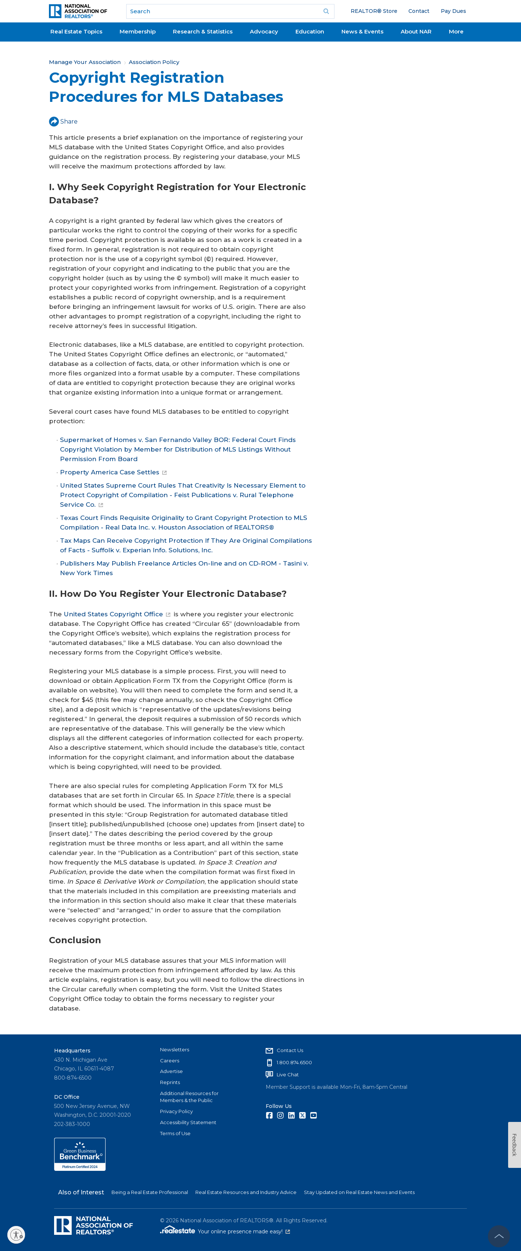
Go (326, 11)
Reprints (170, 1082)
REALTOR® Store (374, 11)
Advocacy (264, 31)
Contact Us (290, 1050)
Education (309, 31)
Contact (418, 11)
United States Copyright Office (117, 614)
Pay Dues (453, 11)
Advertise (171, 1071)
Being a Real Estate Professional (149, 1192)
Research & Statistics (203, 31)
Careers (169, 1060)
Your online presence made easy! (244, 1231)
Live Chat (288, 1074)
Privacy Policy (176, 1111)
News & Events (362, 31)
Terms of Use (175, 1133)
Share (63, 121)
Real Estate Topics (76, 31)
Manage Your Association (85, 61)
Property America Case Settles (113, 472)
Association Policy (154, 61)
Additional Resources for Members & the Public (189, 1097)
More (456, 31)
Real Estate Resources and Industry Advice (246, 1192)
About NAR (416, 31)
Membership (138, 31)
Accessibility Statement (188, 1122)
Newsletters (174, 1049)
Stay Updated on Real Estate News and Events (359, 1192)
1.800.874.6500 (294, 1062)
